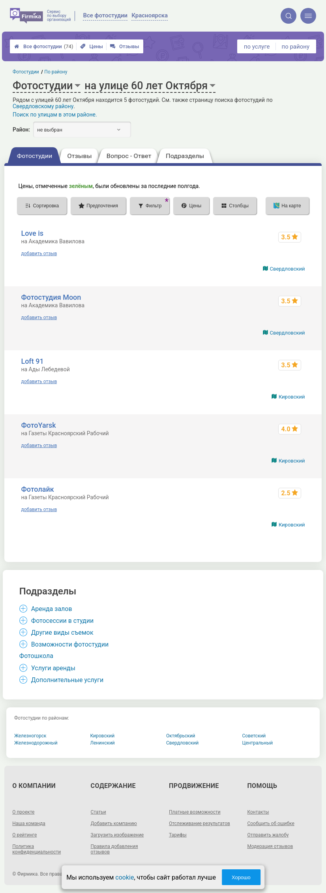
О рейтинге (24, 835)
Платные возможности (195, 812)
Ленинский (102, 743)
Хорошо (241, 877)
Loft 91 (32, 361)
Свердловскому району (43, 106)
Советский (254, 736)
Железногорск (30, 736)
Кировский (292, 397)
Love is (32, 233)
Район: (21, 129)
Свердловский (287, 269)
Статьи (98, 812)
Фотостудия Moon (51, 297)
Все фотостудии (43, 46)
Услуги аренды (53, 668)
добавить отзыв (39, 253)
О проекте (23, 812)
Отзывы (124, 46)
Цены (91, 46)
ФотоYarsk (38, 425)
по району (295, 46)
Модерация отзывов (270, 846)
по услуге (257, 46)
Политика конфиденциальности (36, 849)
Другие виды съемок (62, 632)
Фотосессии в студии (62, 620)
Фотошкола (36, 656)
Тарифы (178, 835)
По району (56, 72)
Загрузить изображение (117, 835)
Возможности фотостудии (70, 644)
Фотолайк (37, 489)
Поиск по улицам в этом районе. (55, 114)
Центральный (257, 743)
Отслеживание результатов (199, 823)
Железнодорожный (36, 743)
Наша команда (28, 823)
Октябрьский (180, 736)
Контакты (258, 812)
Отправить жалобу (268, 835)
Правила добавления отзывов (114, 849)
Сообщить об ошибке (270, 823)
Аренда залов (51, 609)
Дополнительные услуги (67, 680)
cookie (124, 877)
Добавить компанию (114, 823)
